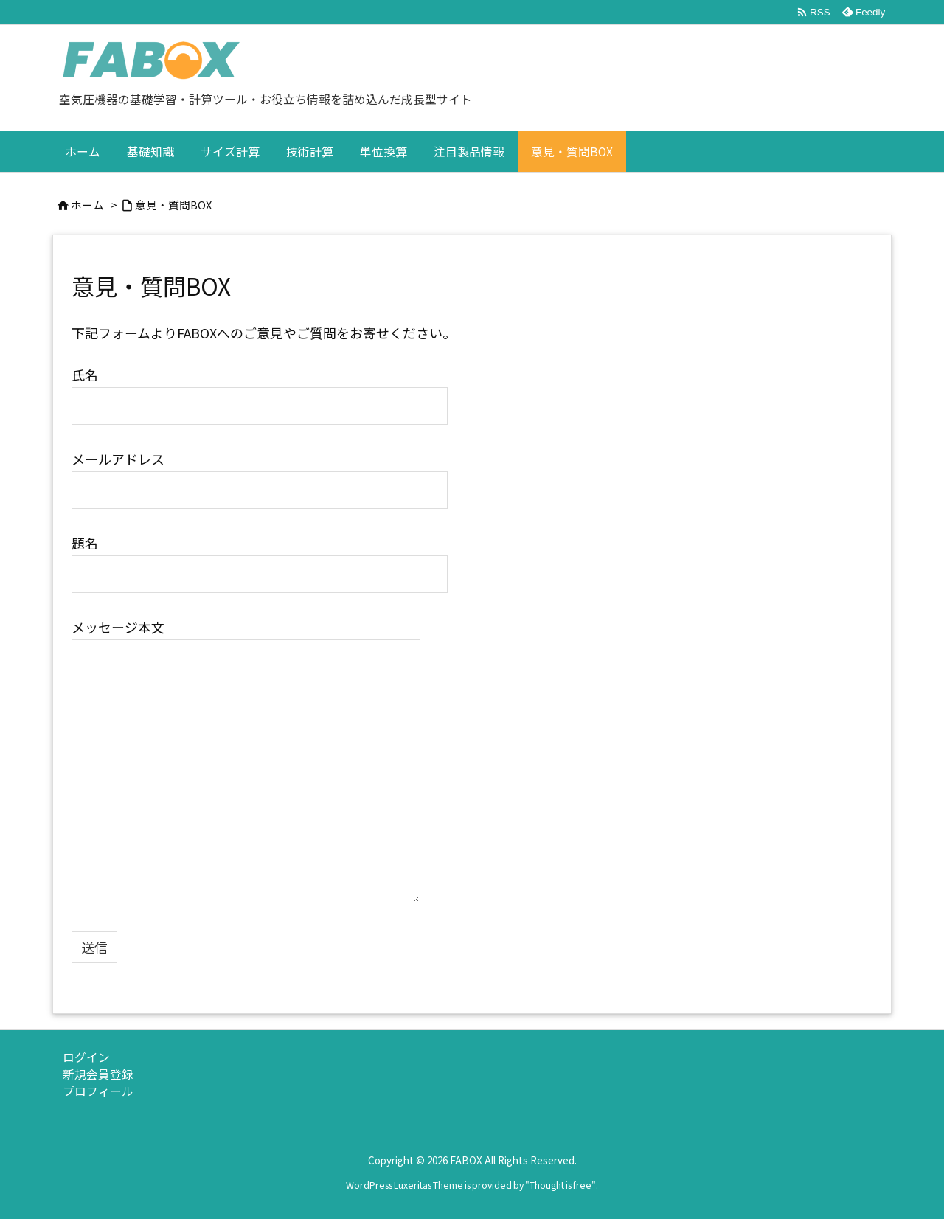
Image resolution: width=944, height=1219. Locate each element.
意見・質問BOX (173, 204)
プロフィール (98, 1091)
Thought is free (560, 1185)
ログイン (86, 1057)
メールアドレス (260, 473)
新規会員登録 (98, 1074)
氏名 (260, 389)
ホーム (87, 204)
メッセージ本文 (246, 762)
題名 (260, 557)
